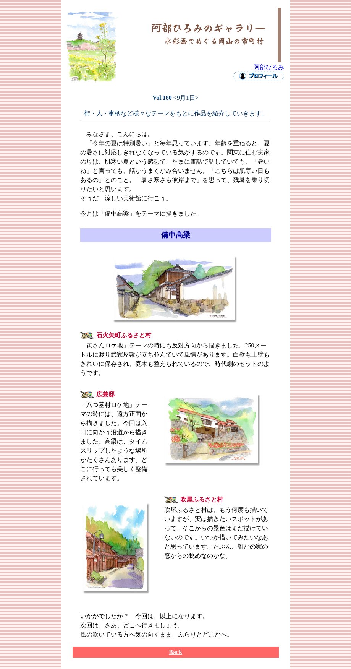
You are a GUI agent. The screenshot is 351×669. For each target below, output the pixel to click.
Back (175, 652)
